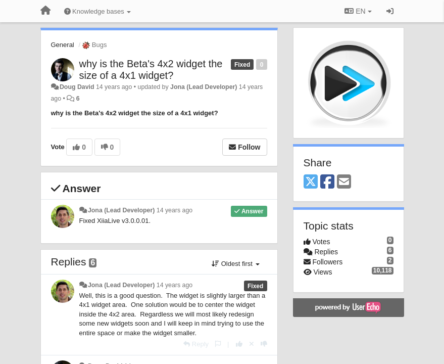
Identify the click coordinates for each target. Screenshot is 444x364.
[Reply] (196, 344)
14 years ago (174, 210)
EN (357, 11)
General (62, 45)
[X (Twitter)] (311, 182)
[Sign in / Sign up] (390, 11)
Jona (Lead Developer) (203, 86)
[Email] (344, 182)
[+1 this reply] (239, 344)
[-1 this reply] (264, 344)
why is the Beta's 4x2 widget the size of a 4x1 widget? (151, 69)
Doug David (77, 86)
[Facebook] (327, 182)
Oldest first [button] (235, 263)
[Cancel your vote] (251, 344)
